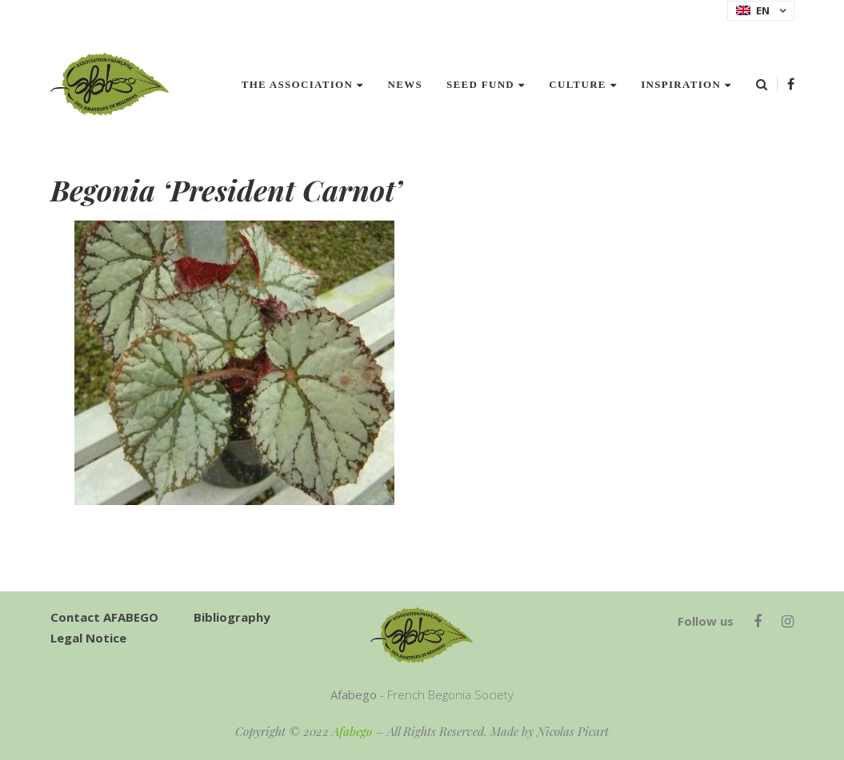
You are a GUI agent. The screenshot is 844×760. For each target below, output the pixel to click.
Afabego (352, 731)
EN (753, 10)
